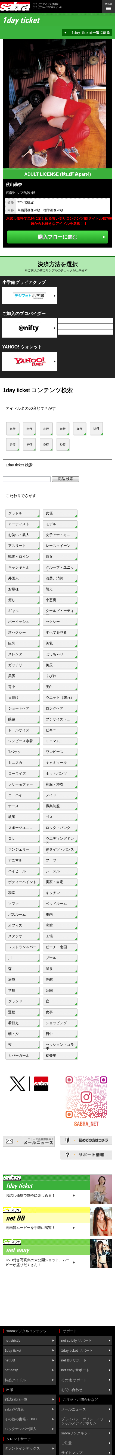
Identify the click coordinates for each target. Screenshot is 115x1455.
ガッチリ (15, 665)
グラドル (15, 513)
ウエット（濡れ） (60, 698)
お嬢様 (13, 589)
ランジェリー (18, 849)
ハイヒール (17, 871)
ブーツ (51, 860)
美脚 (11, 676)
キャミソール (56, 763)
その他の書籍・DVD (21, 1419)
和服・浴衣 (54, 784)
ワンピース (54, 752)
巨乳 (11, 643)
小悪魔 (51, 600)
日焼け (13, 698)
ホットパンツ (56, 773)
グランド (15, 1001)
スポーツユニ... (20, 828)
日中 (49, 1034)
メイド (51, 795)
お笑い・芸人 (18, 535)
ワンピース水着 (20, 741)
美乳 (49, 643)
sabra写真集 (14, 1409)
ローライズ (17, 773)
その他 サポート (74, 1380)
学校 (11, 990)
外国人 (13, 578)
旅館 (11, 980)
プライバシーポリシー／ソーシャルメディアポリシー (84, 1421)
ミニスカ (15, 763)
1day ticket (13, 1350)
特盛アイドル (15, 1380)
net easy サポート (75, 1370)
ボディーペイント (22, 882)
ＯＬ (11, 839)
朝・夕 (13, 1034)
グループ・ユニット (60, 568)
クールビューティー (60, 612)
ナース (13, 806)
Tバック (14, 752)
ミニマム (53, 741)
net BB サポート (74, 1360)
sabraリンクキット (76, 1433)
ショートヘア (18, 708)
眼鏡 (11, 719)
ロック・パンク (58, 828)
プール (51, 958)
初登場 (51, 1055)
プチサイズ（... (58, 719)
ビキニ (51, 730)
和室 (11, 893)
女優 (49, 513)
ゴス (49, 817)
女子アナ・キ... (58, 535)
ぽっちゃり (54, 654)
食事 (49, 1012)
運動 (11, 1012)
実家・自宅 (54, 882)
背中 (11, 687)
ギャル (13, 611)
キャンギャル (18, 567)
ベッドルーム (56, 904)
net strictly (12, 1340)
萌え (49, 589)
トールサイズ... (20, 730)
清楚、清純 (54, 578)
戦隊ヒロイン (18, 557)
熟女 (49, 557)
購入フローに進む (57, 237)
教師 (11, 817)
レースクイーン (58, 546)
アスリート (17, 546)
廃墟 (49, 925)
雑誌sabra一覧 (16, 1399)
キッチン (53, 893)
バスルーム (17, 914)
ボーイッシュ (18, 622)
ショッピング (56, 1023)
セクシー (53, 622)
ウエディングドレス (60, 840)
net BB (10, 1360)
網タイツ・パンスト (60, 850)
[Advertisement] (27, 1300)
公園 (49, 990)
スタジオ (15, 936)
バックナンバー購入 (20, 1429)
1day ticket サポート (77, 1350)
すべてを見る (56, 632)
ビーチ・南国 (56, 947)
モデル (51, 524)
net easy (11, 1370)
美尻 (49, 665)
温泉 (49, 969)
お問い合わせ (71, 1390)
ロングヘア (54, 708)
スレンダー (17, 654)
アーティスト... (20, 524)
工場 (49, 936)
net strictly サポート (76, 1340)
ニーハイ (15, 795)
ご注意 (66, 1443)
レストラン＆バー (22, 947)
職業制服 (53, 806)
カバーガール (18, 1055)
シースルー (54, 871)
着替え (13, 1023)
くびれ (51, 676)
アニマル (15, 860)
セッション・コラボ (60, 1046)
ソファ (13, 904)
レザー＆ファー (20, 784)
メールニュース (73, 1409)
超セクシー (17, 632)
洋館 (49, 980)
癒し (11, 600)
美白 (49, 687)
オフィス (15, 925)
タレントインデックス (22, 1448)
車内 (49, 914)
